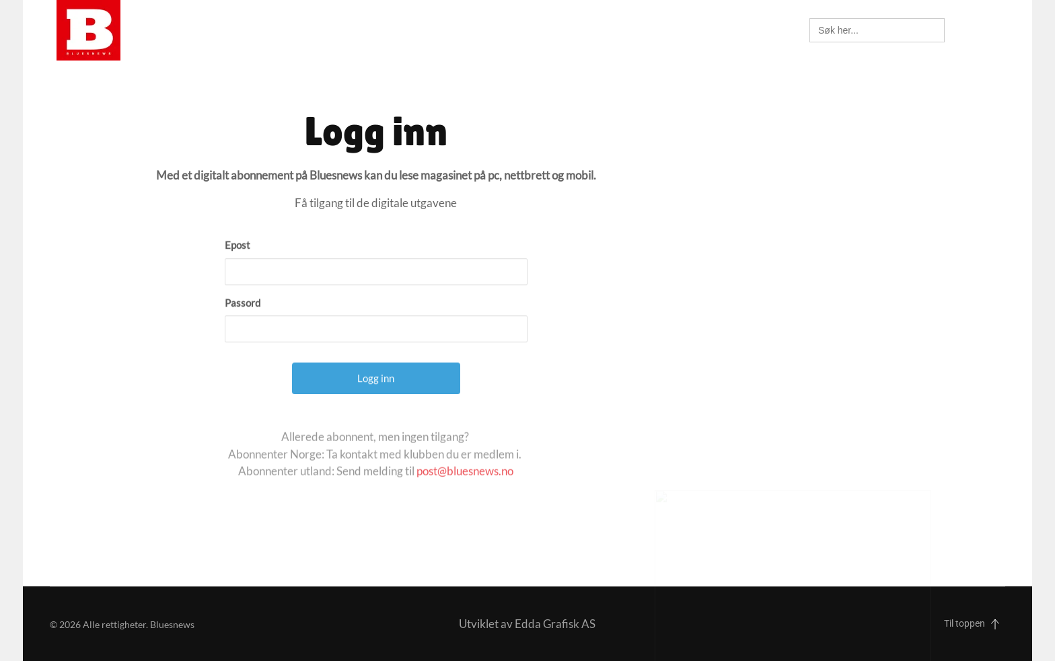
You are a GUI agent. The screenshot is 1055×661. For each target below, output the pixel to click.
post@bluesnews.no (464, 485)
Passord (242, 325)
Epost (237, 268)
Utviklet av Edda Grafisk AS (527, 624)
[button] (991, 30)
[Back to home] (88, 30)
